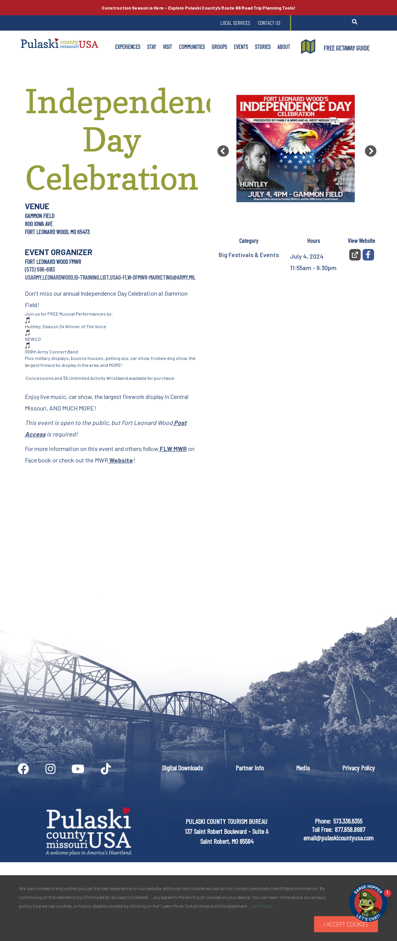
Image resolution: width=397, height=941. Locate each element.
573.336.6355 (347, 821)
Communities (192, 46)
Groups (219, 46)
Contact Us (269, 23)
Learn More (260, 905)
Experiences (127, 46)
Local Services (235, 23)
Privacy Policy (358, 768)
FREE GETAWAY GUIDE (346, 48)
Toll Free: (322, 829)
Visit (167, 46)
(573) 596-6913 (40, 269)
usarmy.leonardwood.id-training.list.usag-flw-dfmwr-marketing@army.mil (110, 277)
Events (241, 46)
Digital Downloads (182, 768)
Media (302, 768)
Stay (151, 46)
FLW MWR (173, 448)
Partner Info (250, 768)
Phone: (323, 821)
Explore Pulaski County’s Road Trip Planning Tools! (198, 7)
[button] (223, 151)
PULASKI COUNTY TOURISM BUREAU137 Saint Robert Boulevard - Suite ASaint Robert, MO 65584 (226, 831)
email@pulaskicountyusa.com (338, 838)
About (283, 46)
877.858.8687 (350, 829)
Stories (263, 46)
